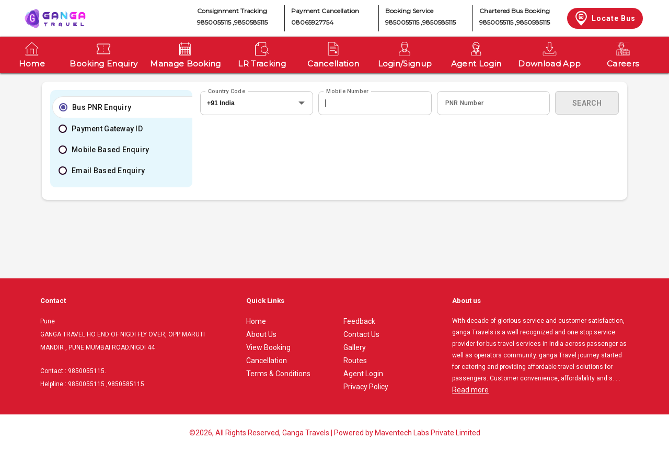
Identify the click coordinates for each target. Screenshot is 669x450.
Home (256, 321)
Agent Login (363, 373)
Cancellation (266, 360)
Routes (355, 360)
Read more (470, 390)
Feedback (359, 321)
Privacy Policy (365, 387)
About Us (261, 334)
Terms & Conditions (278, 373)
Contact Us (361, 334)
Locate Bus (604, 18)
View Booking (268, 347)
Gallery (354, 347)
